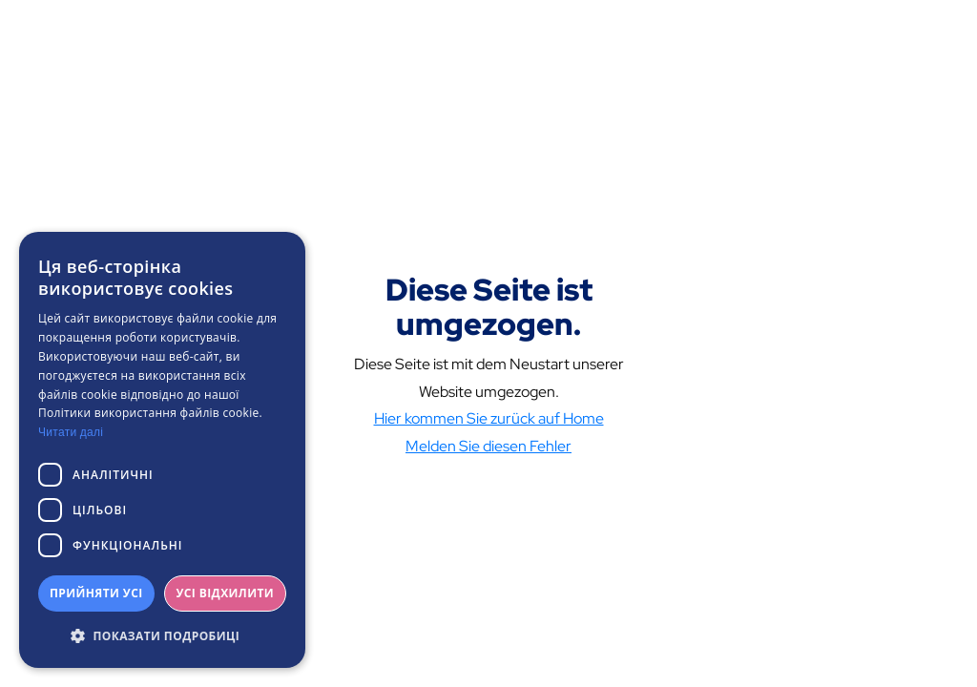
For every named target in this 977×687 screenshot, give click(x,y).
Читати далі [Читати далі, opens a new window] (70, 432)
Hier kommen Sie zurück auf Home (489, 418)
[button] (162, 636)
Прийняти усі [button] (96, 593)
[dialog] (162, 450)
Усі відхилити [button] (225, 593)
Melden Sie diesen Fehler (488, 446)
